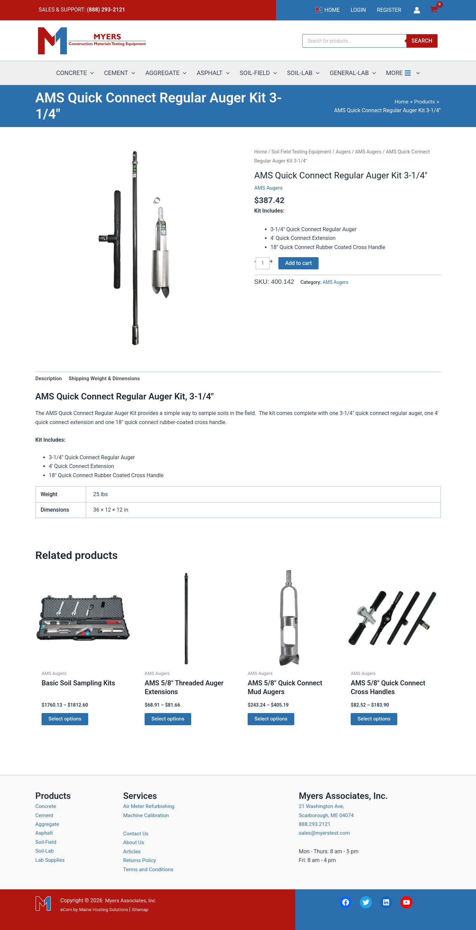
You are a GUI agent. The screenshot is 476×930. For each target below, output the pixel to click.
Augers (347, 152)
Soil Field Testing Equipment (303, 152)
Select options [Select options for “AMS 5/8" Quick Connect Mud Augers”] (272, 720)
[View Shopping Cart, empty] (434, 10)
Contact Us (136, 833)
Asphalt (44, 833)
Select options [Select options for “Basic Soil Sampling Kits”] (66, 720)
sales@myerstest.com (326, 833)
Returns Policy (140, 860)
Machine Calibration (147, 815)
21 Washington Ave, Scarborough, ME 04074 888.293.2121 (327, 815)
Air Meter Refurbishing (150, 806)
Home (261, 152)
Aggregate (47, 824)
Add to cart (299, 263)
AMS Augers (372, 152)
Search (421, 41)
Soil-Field (46, 842)
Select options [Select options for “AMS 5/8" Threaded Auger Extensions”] (169, 720)
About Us (134, 842)
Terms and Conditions (149, 869)
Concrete (46, 806)
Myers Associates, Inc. (132, 900)
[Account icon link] (417, 10)
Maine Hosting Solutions (103, 909)
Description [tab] (49, 378)
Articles (132, 851)
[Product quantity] (263, 263)
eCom (66, 909)
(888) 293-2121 (106, 9)
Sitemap (140, 909)
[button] (90, 73)
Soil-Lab (45, 851)
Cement (44, 815)
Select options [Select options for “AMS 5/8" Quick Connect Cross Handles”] (375, 720)
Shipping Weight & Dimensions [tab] (107, 378)
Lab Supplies (50, 860)
